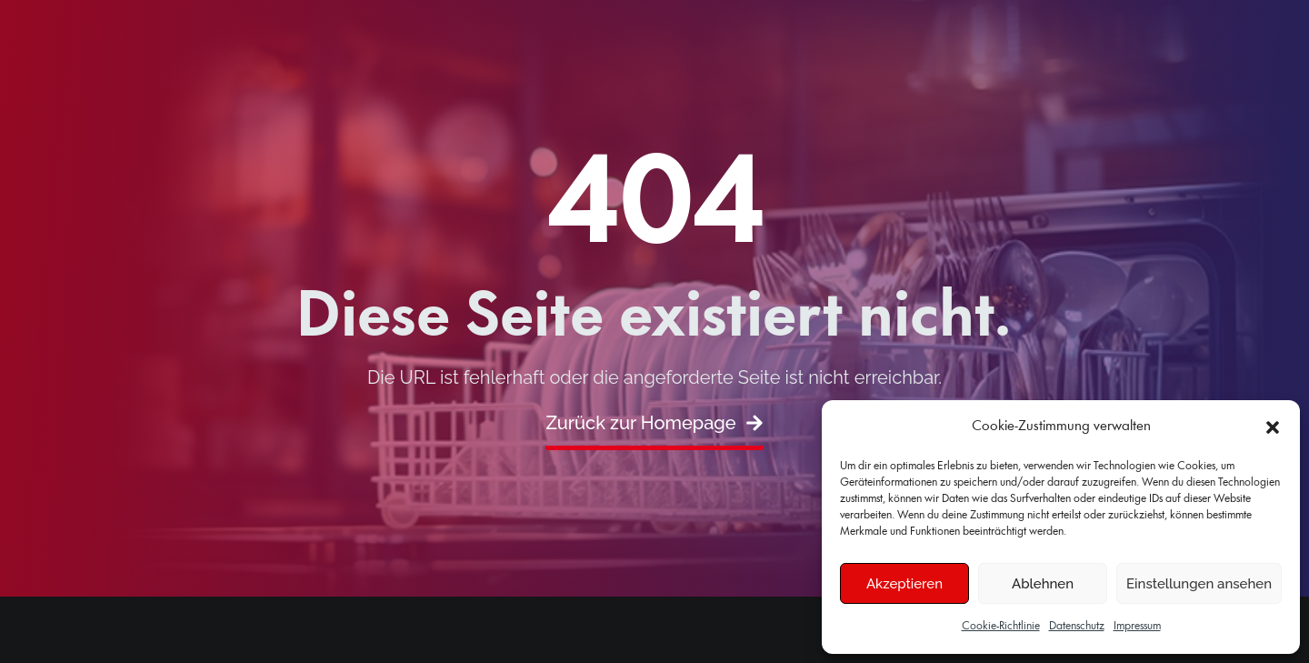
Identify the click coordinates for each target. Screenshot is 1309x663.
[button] (1273, 427)
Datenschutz (1076, 626)
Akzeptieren (904, 584)
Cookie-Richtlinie (1001, 626)
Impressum (1137, 626)
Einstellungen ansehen (1199, 584)
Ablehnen (1043, 584)
